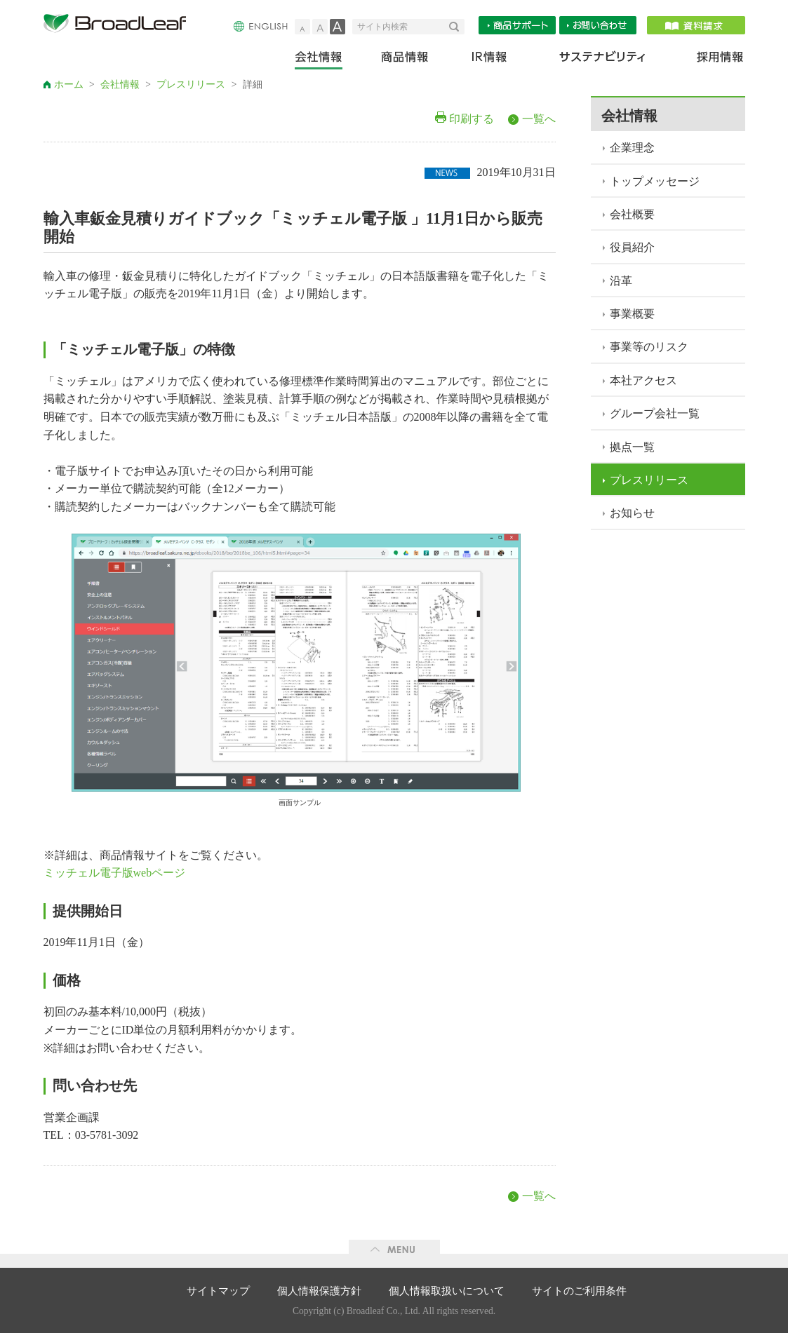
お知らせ (632, 513)
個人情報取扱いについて (447, 1291)
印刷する (471, 119)
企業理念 (632, 148)
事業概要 (632, 314)
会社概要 (632, 214)
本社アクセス (643, 380)
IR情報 (488, 59)
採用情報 (711, 59)
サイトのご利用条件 (579, 1291)
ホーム (69, 84)
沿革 (621, 281)
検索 (457, 26)
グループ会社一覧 (655, 413)
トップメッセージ (655, 181)
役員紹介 (632, 247)
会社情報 (328, 59)
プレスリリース (190, 84)
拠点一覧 (632, 447)
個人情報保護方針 (319, 1291)
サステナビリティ (602, 59)
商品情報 (405, 59)
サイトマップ (218, 1291)
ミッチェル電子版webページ (115, 873)
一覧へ (539, 119)
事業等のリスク (649, 347)
